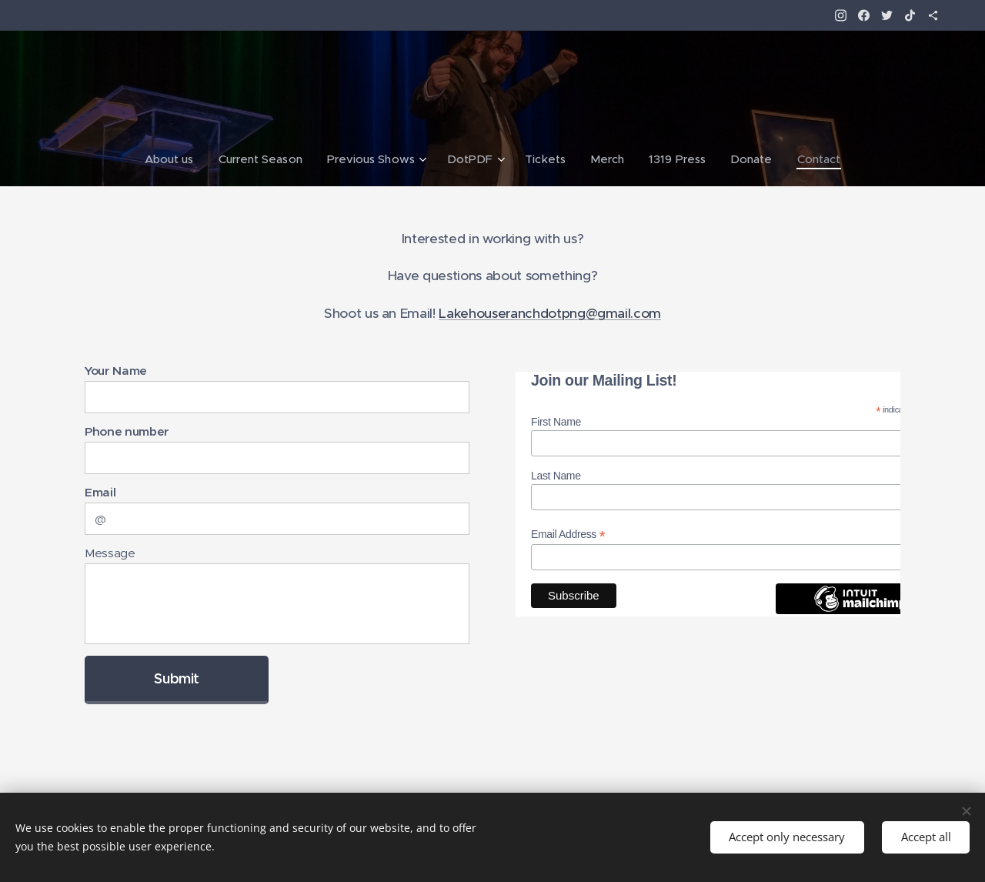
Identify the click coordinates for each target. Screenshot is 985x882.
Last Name (556, 475)
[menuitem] (173, 159)
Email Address (568, 534)
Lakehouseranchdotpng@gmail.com (550, 313)
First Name (556, 422)
